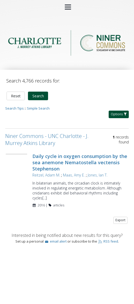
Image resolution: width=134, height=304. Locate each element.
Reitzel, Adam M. (46, 175)
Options (119, 114)
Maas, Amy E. (74, 175)
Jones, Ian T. (97, 175)
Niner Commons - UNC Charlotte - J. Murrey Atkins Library (47, 139)
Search (38, 95)
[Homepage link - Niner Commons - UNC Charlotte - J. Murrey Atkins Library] (67, 54)
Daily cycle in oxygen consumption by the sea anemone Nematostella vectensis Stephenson (79, 162)
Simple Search (38, 108)
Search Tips (14, 108)
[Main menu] (67, 5)
